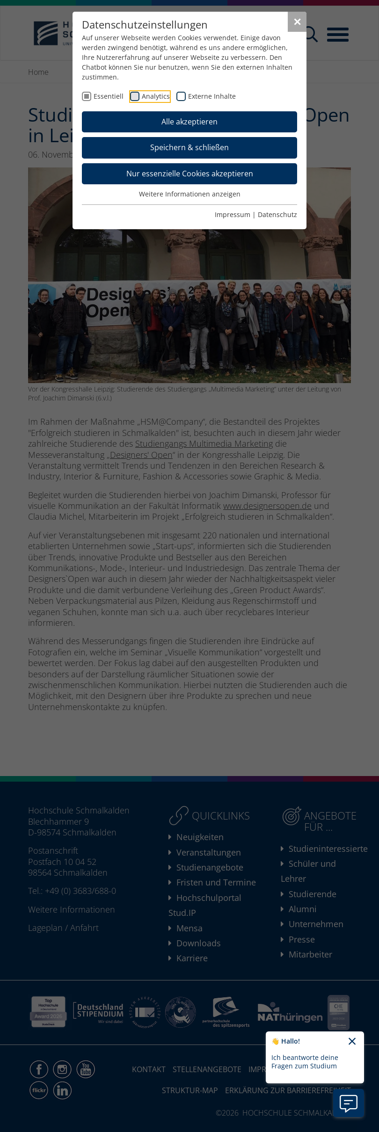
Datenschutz (277, 214)
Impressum (232, 214)
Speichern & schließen (189, 147)
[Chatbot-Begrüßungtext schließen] (352, 1041)
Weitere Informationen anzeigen (190, 193)
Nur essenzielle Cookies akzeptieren (189, 173)
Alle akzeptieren (189, 121)
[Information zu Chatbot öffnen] (348, 1103)
